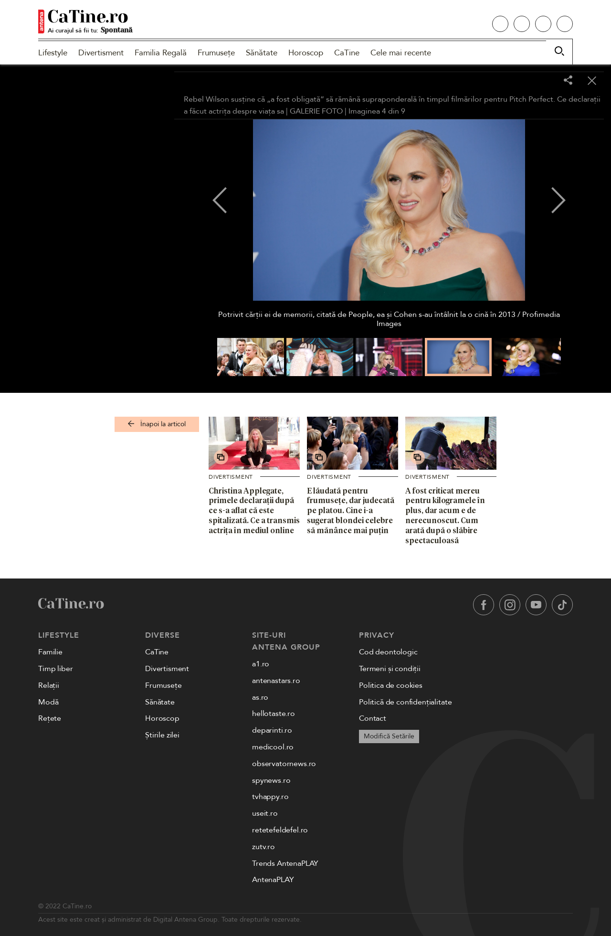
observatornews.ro (284, 763)
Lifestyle (52, 52)
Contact (372, 718)
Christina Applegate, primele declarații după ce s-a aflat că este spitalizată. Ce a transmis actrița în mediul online (254, 510)
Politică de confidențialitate (405, 702)
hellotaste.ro (273, 713)
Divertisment (101, 52)
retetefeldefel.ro (280, 830)
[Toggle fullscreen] (544, 81)
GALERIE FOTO (316, 111)
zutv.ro (263, 846)
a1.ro (260, 664)
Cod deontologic (388, 652)
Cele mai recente (400, 52)
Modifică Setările (389, 736)
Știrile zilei (162, 735)
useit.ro (265, 813)
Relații (48, 685)
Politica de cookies (390, 685)
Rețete (49, 718)
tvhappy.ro (270, 796)
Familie (50, 652)
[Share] (568, 81)
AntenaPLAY (273, 879)
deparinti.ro (272, 730)
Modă (48, 702)
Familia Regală (161, 52)
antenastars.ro (276, 680)
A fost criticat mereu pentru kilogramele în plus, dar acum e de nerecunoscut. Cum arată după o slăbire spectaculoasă (445, 515)
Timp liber (55, 668)
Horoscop (305, 52)
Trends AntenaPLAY (285, 863)
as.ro (260, 697)
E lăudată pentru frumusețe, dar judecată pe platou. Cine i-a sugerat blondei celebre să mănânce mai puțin (350, 510)
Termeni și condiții (390, 668)
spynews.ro (271, 780)
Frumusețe (216, 52)
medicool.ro (273, 747)
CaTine (346, 52)
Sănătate (261, 52)
